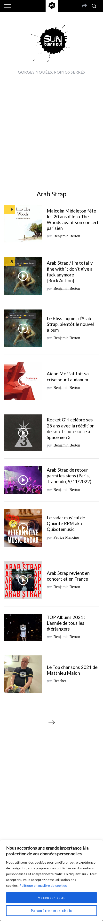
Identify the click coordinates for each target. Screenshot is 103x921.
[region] (51, 880)
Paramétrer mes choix (51, 910)
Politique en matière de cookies (43, 885)
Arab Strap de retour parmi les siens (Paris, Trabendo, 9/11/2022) (69, 475)
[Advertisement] (51, 131)
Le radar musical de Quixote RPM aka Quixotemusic (66, 523)
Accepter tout (51, 897)
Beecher (60, 681)
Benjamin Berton (67, 236)
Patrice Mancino (66, 537)
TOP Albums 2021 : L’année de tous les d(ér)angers (66, 623)
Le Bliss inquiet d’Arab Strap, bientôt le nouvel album (70, 324)
